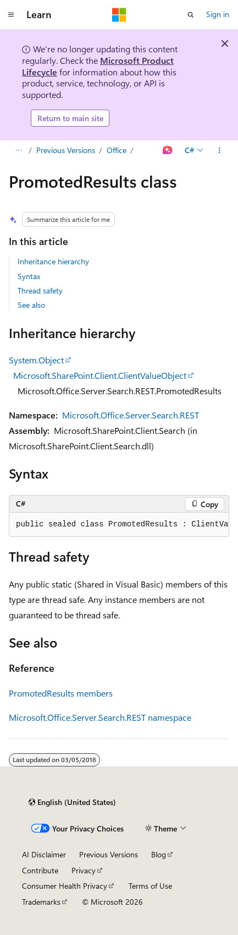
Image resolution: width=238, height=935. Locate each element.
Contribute (40, 870)
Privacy (83, 870)
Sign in (217, 14)
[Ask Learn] (168, 150)
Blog (158, 854)
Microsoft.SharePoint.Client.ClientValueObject (99, 375)
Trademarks (41, 901)
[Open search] (191, 15)
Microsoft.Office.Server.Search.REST (130, 415)
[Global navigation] (11, 15)
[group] (119, 525)
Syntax (29, 276)
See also (31, 305)
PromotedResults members (61, 693)
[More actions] (219, 150)
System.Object (36, 360)
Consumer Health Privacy (64, 885)
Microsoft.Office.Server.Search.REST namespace (100, 717)
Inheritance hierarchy (53, 261)
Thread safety (40, 290)
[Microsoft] (119, 15)
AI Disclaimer (44, 854)
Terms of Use (150, 885)
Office (116, 150)
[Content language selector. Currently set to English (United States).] (72, 802)
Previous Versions (65, 150)
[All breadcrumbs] (18, 150)
